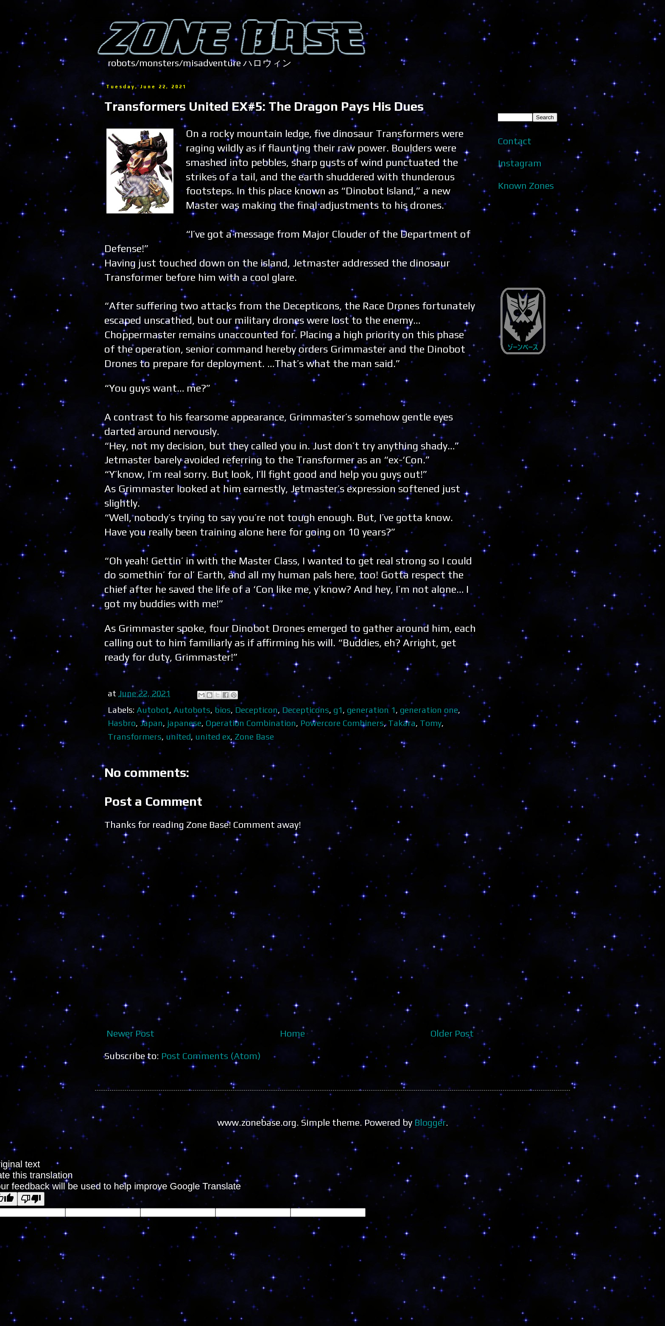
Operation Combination (251, 723)
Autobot (153, 710)
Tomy (430, 723)
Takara (402, 723)
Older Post (452, 1033)
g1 (338, 710)
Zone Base (254, 736)
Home (292, 1033)
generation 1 (371, 710)
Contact (514, 140)
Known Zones (526, 185)
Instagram (520, 162)
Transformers (135, 736)
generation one (429, 710)
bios (223, 710)
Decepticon (256, 710)
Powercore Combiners (342, 723)
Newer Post (130, 1033)
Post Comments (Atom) (211, 1055)
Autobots (191, 710)
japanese (184, 723)
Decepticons (305, 710)
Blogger (430, 1122)
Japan (151, 723)
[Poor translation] (31, 1199)
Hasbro (122, 723)
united (178, 736)
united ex (212, 736)
